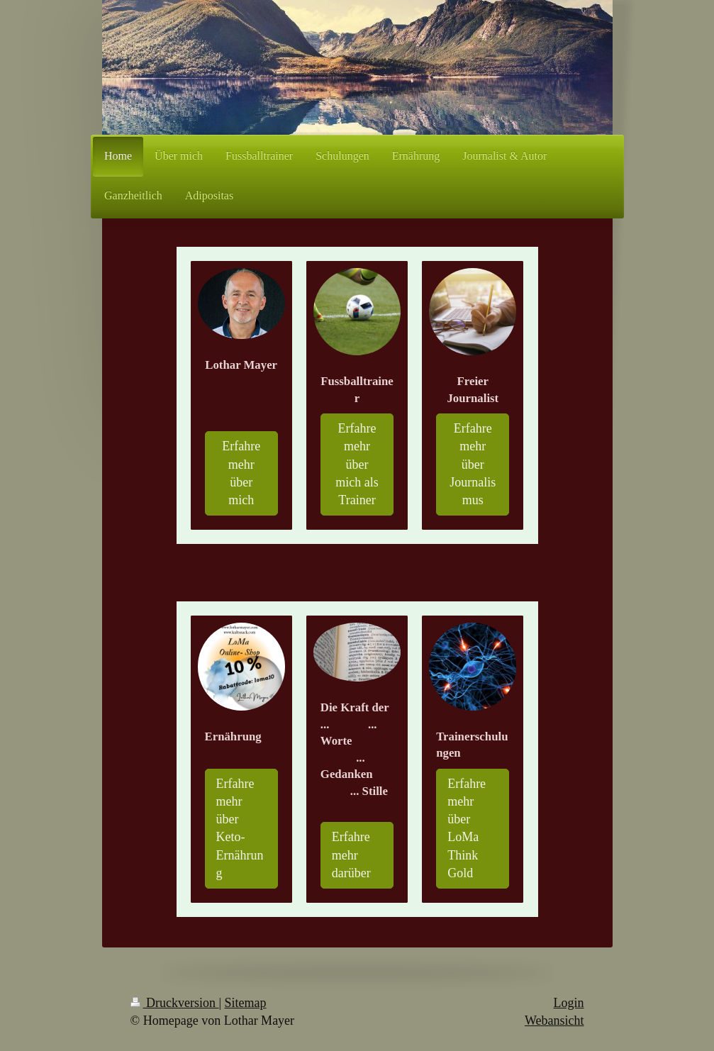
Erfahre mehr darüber (351, 854)
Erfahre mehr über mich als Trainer (357, 464)
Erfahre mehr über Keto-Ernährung (240, 828)
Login (569, 1003)
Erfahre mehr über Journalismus (473, 464)
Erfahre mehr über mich (241, 473)
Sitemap (246, 1003)
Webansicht (554, 1020)
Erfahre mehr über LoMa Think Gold (466, 828)
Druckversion (174, 1003)
